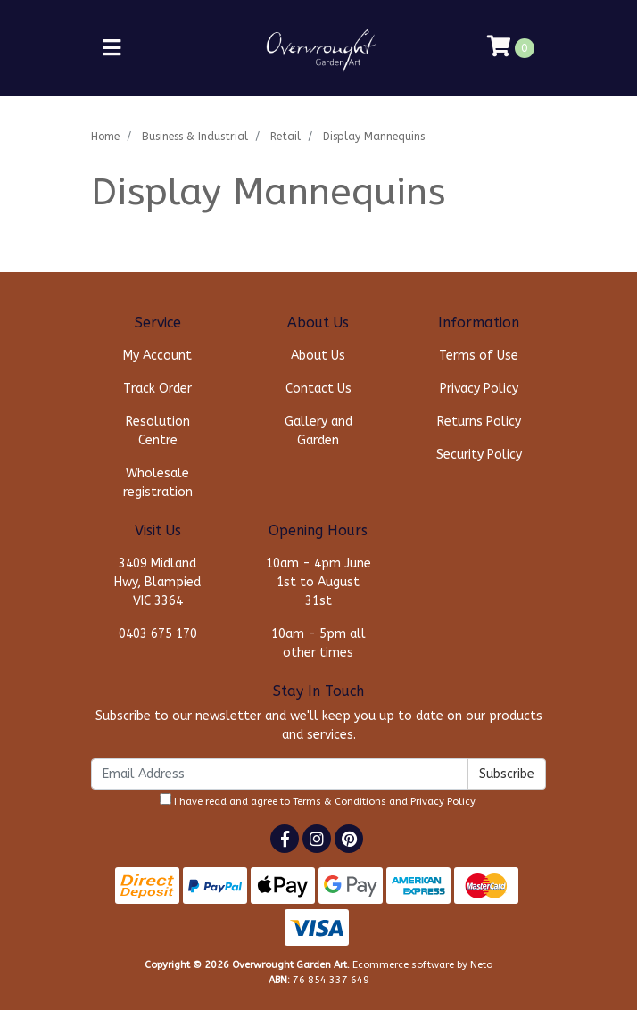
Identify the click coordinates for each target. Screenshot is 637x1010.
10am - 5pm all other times (318, 643)
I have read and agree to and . (318, 800)
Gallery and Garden (318, 431)
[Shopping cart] (511, 48)
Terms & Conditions (339, 801)
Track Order (157, 388)
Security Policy (479, 454)
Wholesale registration (158, 483)
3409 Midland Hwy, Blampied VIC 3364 (157, 582)
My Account (157, 355)
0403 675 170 (158, 634)
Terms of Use (478, 355)
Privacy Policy (479, 388)
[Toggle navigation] (111, 49)
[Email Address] (279, 774)
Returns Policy (479, 421)
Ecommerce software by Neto (422, 965)
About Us (318, 355)
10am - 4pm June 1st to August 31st (318, 582)
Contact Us (318, 388)
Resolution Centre (158, 431)
